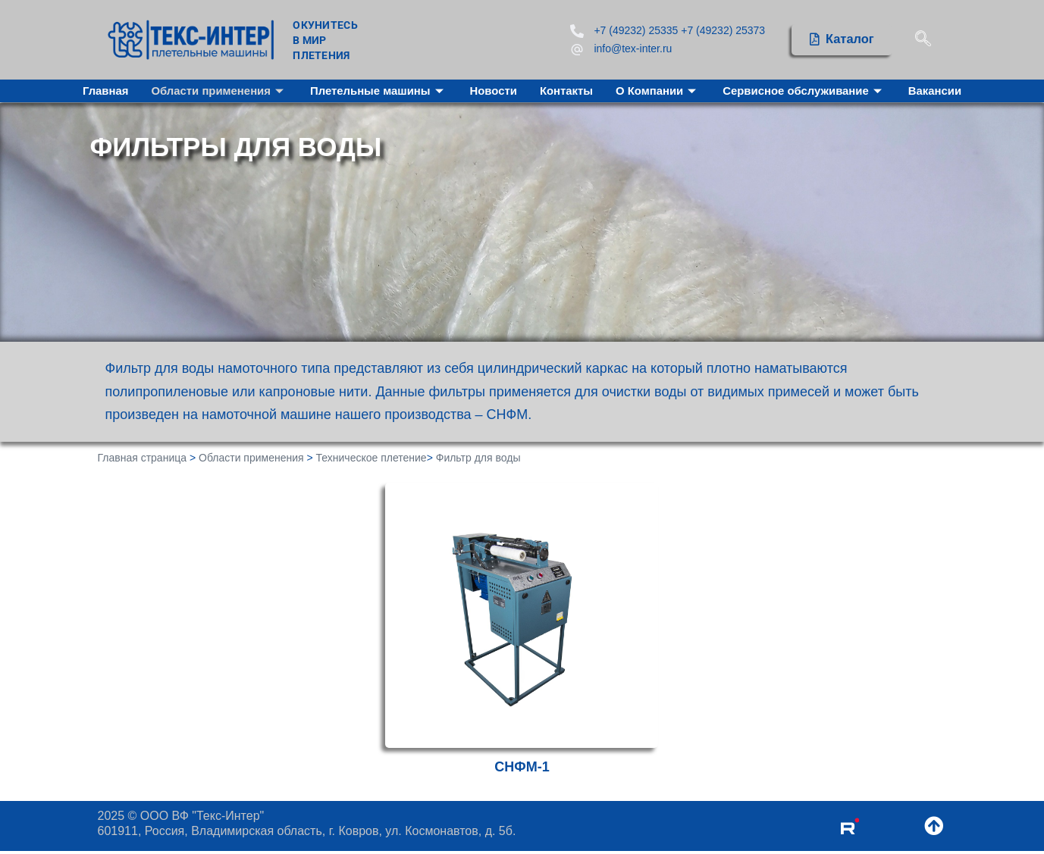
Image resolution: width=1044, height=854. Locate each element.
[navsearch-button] (923, 40)
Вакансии (937, 91)
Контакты (567, 91)
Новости (493, 91)
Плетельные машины (378, 91)
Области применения (217, 91)
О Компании (658, 91)
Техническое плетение (371, 458)
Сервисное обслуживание (806, 91)
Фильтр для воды (478, 458)
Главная (103, 91)
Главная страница (142, 458)
